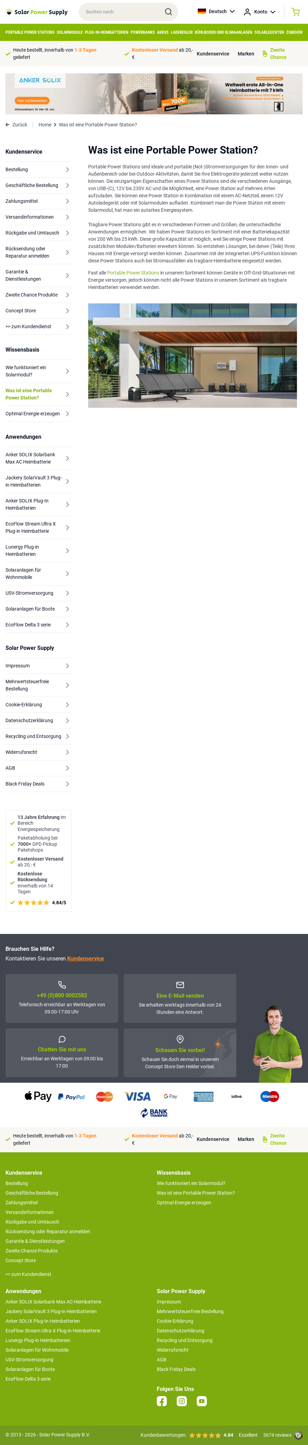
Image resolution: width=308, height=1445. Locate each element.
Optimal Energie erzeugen (184, 1202)
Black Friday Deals (176, 1369)
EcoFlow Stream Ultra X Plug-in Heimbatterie (53, 1330)
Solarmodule (70, 32)
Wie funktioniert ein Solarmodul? (191, 1183)
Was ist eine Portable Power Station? (196, 1193)
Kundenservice (213, 53)
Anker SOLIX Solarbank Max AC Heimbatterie (53, 1301)
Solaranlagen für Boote (30, 1369)
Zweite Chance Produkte (32, 1251)
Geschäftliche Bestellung (32, 1193)
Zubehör (294, 32)
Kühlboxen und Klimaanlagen (224, 32)
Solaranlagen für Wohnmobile (37, 1350)
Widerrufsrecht (172, 1350)
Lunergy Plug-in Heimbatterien (38, 1340)
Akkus (163, 32)
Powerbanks (143, 32)
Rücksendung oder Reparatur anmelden (48, 1231)
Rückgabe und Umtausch (32, 1222)
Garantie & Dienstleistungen (35, 1241)
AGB (161, 1359)
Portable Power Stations (30, 32)
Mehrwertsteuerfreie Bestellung (190, 1311)
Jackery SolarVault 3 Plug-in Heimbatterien (51, 1311)
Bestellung (17, 1183)
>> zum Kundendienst (28, 1274)
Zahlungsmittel (22, 1202)
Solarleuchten (269, 32)
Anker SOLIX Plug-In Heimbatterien (43, 1321)
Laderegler (182, 32)
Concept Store (21, 1260)
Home (45, 124)
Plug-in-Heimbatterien (106, 32)
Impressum (169, 1301)
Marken (246, 53)
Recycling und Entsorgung (185, 1340)
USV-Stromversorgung (29, 1359)
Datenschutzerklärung (180, 1330)
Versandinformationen (30, 1212)
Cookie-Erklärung (175, 1321)
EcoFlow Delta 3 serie (28, 1379)
